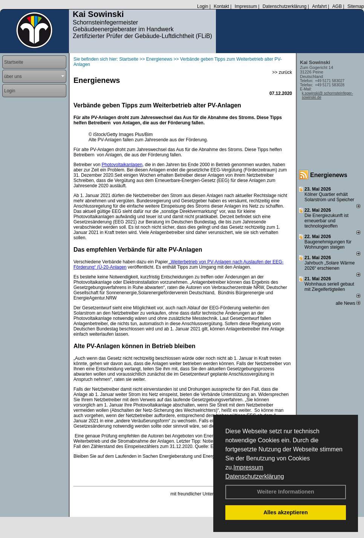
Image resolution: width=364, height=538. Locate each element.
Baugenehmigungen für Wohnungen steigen (328, 244)
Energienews (328, 175)
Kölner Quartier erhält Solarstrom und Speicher (329, 197)
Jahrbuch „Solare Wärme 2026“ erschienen (329, 265)
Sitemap (355, 6)
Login (202, 6)
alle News (348, 303)
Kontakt (221, 6)
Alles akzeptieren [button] (285, 512)
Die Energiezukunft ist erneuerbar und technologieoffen (326, 221)
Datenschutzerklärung (254, 476)
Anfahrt (319, 6)
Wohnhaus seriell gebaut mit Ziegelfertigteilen (329, 286)
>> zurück (282, 72)
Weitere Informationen (285, 492)
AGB (337, 6)
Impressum (248, 467)
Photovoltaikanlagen (122, 164)
